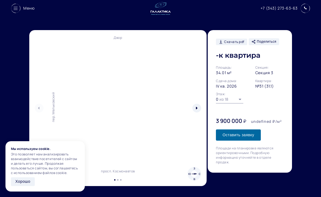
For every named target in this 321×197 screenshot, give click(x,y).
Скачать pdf (231, 41)
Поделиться (263, 41)
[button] (196, 108)
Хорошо (22, 181)
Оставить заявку (238, 135)
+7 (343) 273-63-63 (279, 8)
